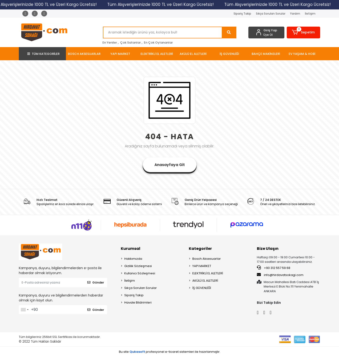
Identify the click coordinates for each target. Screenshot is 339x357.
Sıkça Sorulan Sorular (270, 14)
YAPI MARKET (201, 266)
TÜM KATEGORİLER (43, 54)
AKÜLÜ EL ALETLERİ (205, 280)
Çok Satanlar (130, 42)
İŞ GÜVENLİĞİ (201, 288)
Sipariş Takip (242, 14)
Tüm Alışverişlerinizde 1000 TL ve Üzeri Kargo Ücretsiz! (163, 4)
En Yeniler (109, 42)
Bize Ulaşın (267, 248)
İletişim (310, 14)
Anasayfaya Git (169, 164)
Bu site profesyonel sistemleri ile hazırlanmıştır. (169, 351)
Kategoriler (200, 248)
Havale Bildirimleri (138, 302)
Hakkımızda (133, 258)
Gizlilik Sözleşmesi (138, 266)
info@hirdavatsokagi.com (280, 274)
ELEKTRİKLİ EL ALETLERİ (207, 273)
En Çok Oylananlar (158, 42)
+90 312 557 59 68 (273, 267)
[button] (303, 32)
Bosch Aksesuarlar (206, 258)
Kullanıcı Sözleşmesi (139, 273)
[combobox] (24, 309)
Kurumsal (130, 248)
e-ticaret (172, 351)
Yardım (295, 14)
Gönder (95, 282)
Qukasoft (137, 351)
